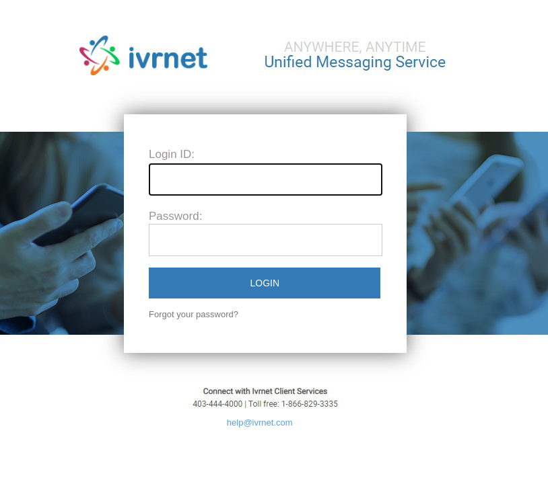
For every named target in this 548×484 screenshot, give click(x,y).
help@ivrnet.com (260, 422)
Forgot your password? (193, 314)
